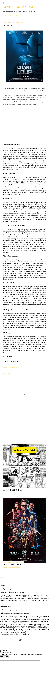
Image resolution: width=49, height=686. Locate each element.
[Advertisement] (24, 427)
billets (5, 15)
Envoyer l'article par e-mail (14, 367)
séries (16, 15)
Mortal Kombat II (12, 564)
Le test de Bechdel (12, 490)
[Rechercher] (45, 2)
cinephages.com (18, 7)
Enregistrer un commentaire (14, 492)
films (11, 15)
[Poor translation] (5, 656)
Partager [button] (5, 367)
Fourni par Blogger (24, 640)
